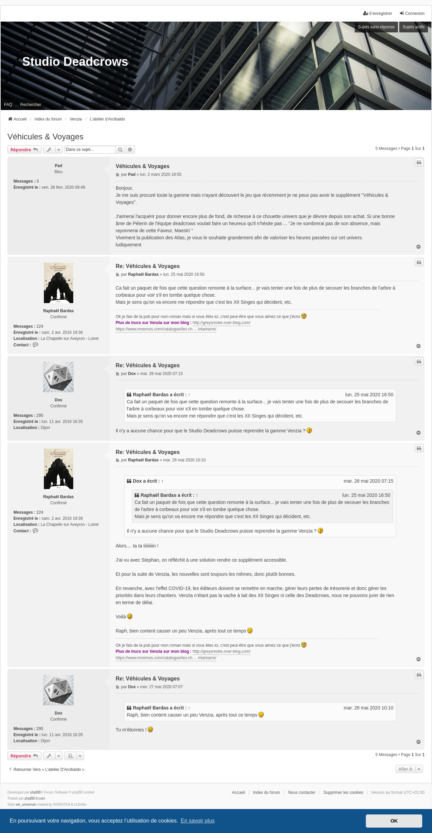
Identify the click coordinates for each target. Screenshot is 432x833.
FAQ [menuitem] (8, 104)
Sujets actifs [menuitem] (414, 27)
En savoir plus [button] (198, 821)
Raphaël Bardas (58, 310)
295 (39, 415)
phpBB (35, 792)
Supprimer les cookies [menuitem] (343, 792)
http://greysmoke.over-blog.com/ (221, 322)
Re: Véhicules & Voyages (148, 266)
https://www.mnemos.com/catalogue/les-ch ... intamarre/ (166, 329)
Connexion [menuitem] (412, 13)
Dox (58, 400)
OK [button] (394, 821)
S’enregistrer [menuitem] (377, 13)
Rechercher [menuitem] (30, 104)
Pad (58, 165)
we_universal (25, 804)
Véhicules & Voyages (45, 136)
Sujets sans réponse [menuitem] (376, 27)
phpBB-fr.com (35, 798)
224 (39, 326)
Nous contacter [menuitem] (302, 792)
